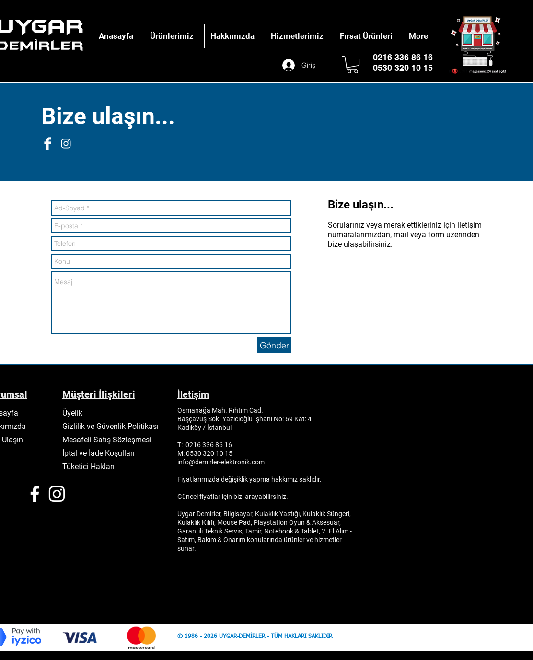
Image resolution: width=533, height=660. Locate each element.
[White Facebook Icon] (35, 494)
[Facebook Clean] (47, 143)
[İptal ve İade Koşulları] (102, 453)
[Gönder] (274, 345)
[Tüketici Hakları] (93, 466)
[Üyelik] (75, 412)
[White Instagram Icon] (65, 143)
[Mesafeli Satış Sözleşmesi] (110, 439)
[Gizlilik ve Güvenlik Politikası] (113, 426)
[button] (352, 64)
